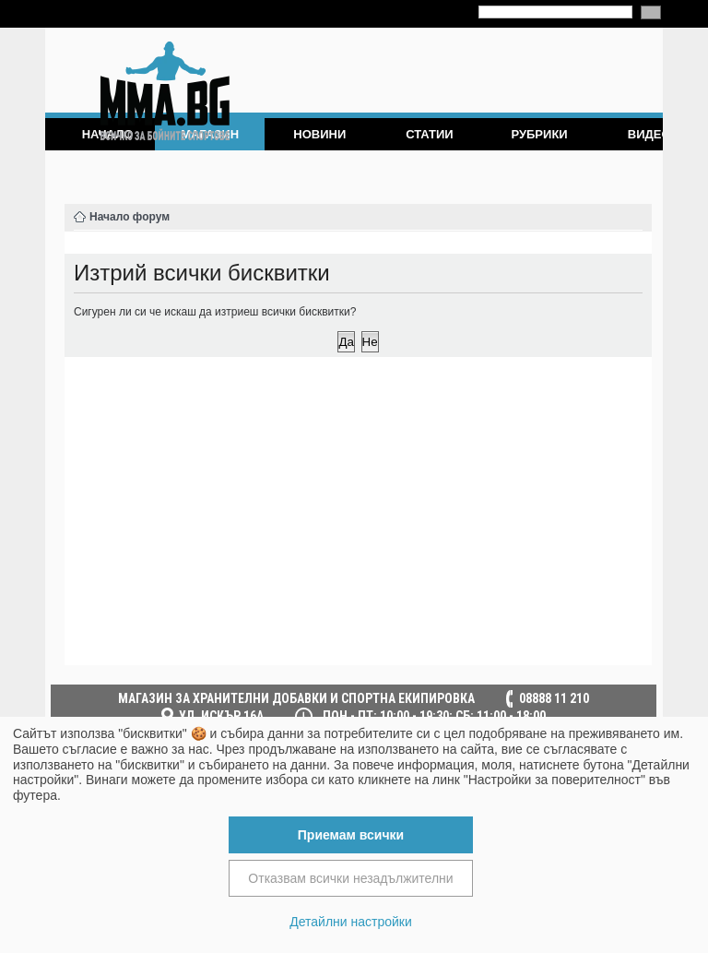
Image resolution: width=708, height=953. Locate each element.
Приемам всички (351, 835)
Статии (430, 134)
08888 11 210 (554, 698)
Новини (319, 134)
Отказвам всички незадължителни (350, 878)
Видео (649, 134)
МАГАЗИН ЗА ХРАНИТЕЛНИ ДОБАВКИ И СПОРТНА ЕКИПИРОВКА (296, 698)
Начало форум (129, 216)
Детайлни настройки (350, 921)
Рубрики (539, 134)
